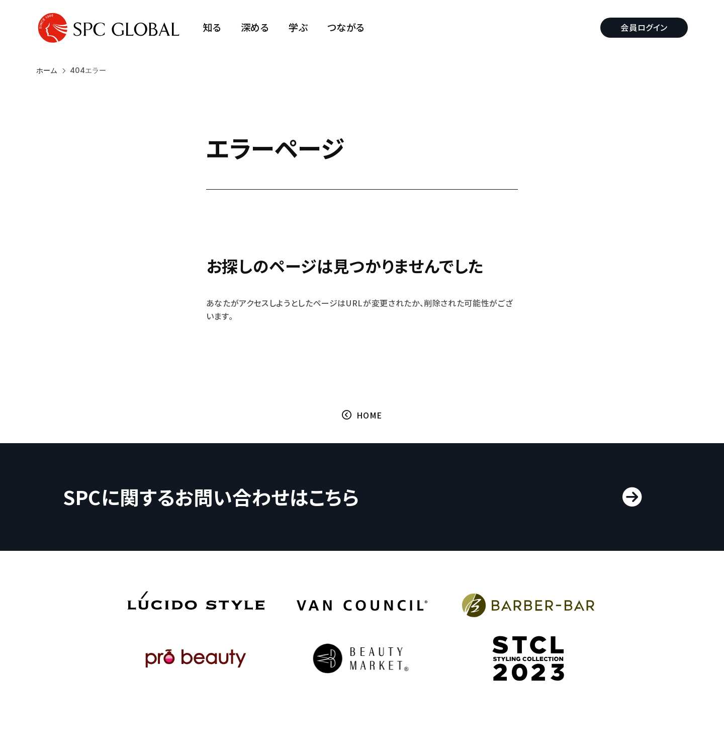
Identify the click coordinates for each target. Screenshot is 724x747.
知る (212, 27)
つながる (346, 27)
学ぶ (298, 27)
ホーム (46, 70)
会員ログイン (644, 27)
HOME (369, 415)
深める (255, 27)
